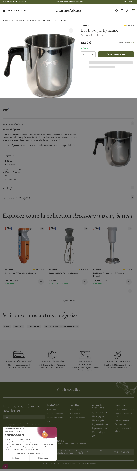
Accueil (5, 20)
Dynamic (19, 327)
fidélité (131, 42)
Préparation (34, 327)
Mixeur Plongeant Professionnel (61, 327)
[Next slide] (130, 291)
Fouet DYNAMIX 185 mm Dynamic (64, 273)
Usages (68, 187)
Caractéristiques (68, 197)
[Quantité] (88, 54)
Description (68, 123)
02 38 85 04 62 (57, 441)
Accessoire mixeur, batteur (41, 20)
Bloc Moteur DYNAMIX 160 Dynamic (21, 273)
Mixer (27, 20)
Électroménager (16, 20)
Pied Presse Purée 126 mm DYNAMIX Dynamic (108, 275)
